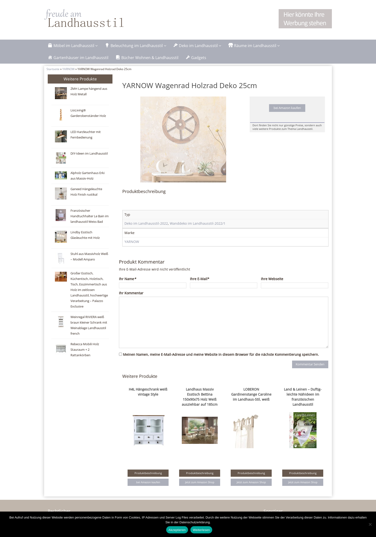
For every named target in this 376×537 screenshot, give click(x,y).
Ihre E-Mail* (199, 289)
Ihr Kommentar (131, 303)
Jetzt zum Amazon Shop (199, 492)
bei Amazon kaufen (287, 108)
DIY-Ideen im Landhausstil (89, 153)
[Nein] (370, 524)
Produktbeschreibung (148, 483)
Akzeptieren (177, 530)
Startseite (53, 69)
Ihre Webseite (272, 289)
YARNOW (68, 69)
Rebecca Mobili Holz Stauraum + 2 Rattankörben (84, 349)
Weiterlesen (201, 530)
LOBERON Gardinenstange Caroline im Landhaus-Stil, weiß (251, 404)
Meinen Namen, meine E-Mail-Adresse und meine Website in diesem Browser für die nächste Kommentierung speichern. (221, 364)
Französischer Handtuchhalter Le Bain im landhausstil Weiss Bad (89, 216)
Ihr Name (127, 289)
